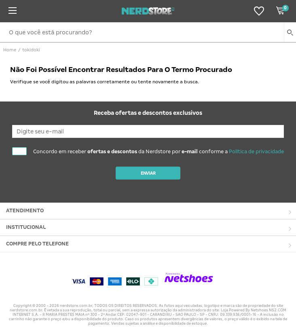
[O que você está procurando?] (148, 32)
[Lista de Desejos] (259, 11)
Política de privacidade (256, 151)
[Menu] (12, 11)
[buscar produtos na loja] (290, 32)
